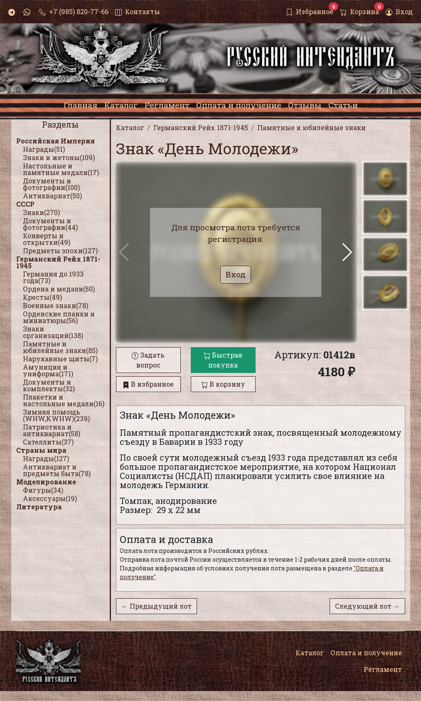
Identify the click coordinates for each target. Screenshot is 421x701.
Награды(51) (44, 149)
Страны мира (41, 450)
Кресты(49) (42, 297)
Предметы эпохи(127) (60, 250)
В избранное (148, 384)
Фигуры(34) (43, 490)
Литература (39, 506)
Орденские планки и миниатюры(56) (59, 317)
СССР (25, 204)
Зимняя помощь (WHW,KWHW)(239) (56, 415)
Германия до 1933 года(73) (53, 277)
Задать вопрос (148, 359)
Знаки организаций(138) (53, 332)
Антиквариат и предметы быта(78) (57, 470)
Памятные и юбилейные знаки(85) (60, 347)
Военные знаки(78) (55, 305)
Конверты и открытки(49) (46, 239)
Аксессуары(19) (50, 498)
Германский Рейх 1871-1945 (58, 262)
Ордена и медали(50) (59, 288)
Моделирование (46, 481)
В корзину (223, 384)
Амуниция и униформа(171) (48, 370)
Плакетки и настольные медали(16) (63, 400)
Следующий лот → (367, 606)
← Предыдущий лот (156, 606)
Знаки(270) (41, 212)
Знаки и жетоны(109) (59, 157)
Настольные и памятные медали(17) (61, 169)
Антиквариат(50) (52, 195)
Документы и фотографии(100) (51, 184)
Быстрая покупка (223, 359)
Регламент (383, 669)
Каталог (309, 652)
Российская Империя (55, 140)
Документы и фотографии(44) (50, 224)
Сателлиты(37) (48, 441)
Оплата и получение (366, 652)
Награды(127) (46, 458)
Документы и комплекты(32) (49, 385)
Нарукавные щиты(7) (60, 358)
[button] (347, 252)
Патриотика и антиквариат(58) (51, 430)
